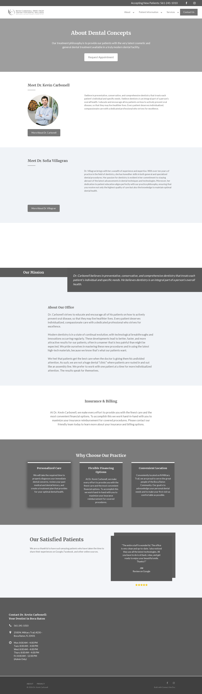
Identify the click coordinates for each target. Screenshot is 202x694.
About (30, 684)
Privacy (41, 684)
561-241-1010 (169, 3)
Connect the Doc (168, 687)
